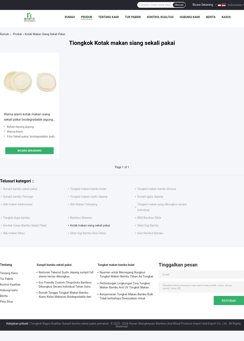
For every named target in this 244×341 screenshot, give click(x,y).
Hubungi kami (190, 17)
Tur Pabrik (133, 17)
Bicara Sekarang (203, 4)
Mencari (179, 4)
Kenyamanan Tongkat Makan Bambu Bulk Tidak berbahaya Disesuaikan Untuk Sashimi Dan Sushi (126, 297)
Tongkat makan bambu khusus (156, 189)
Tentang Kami (108, 17)
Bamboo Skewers (81, 217)
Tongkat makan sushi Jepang (88, 196)
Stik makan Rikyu (14, 233)
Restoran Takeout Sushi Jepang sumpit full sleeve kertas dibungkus (66, 274)
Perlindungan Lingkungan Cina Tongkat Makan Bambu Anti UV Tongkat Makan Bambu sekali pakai (125, 286)
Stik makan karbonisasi (18, 204)
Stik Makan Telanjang (83, 204)
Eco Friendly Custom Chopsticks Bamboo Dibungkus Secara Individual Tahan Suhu (65, 284)
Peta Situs (6, 301)
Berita (211, 17)
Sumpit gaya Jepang (150, 196)
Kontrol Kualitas (160, 17)
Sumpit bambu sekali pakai (20, 189)
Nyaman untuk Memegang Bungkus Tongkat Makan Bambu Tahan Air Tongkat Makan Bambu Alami (126, 275)
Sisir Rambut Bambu (150, 233)
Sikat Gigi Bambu (148, 225)
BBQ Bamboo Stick (149, 217)
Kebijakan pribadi (17, 323)
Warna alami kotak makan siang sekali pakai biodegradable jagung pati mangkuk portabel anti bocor (28, 117)
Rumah (70, 17)
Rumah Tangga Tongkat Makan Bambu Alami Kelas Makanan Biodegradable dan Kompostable (65, 295)
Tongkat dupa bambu (16, 217)
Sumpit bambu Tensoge (18, 196)
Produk (86, 17)
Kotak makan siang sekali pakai (90, 225)
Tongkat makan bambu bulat (88, 189)
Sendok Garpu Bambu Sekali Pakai (25, 225)
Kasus (226, 17)
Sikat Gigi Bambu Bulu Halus (88, 233)
